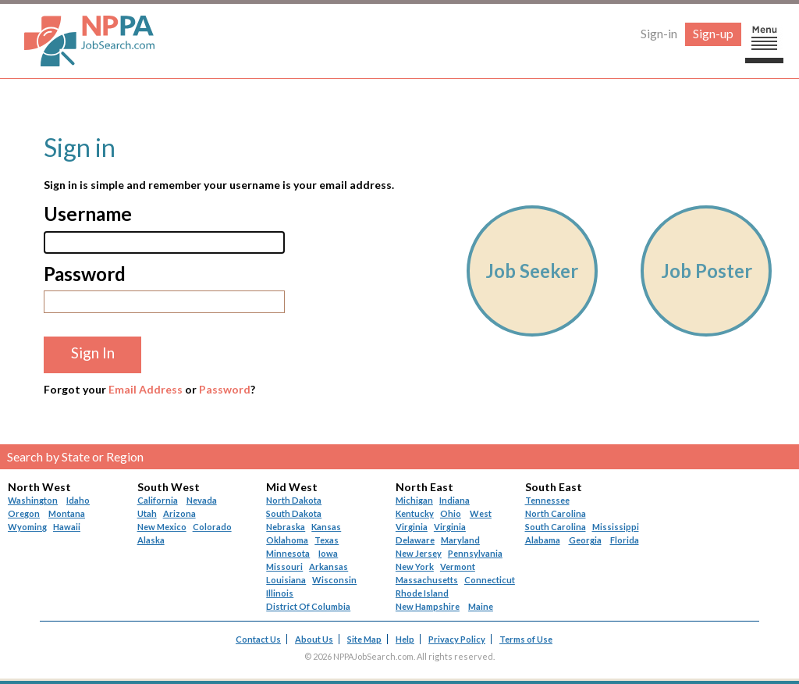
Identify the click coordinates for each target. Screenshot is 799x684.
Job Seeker (531, 270)
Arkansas (328, 566)
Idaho (78, 500)
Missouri (284, 566)
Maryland (460, 540)
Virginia (450, 527)
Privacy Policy (456, 639)
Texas (326, 540)
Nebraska (285, 527)
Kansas (326, 527)
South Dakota (293, 513)
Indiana (454, 500)
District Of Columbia (308, 606)
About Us (314, 639)
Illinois (279, 593)
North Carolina (555, 513)
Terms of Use (525, 639)
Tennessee (547, 500)
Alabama (542, 540)
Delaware (415, 540)
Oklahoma (287, 540)
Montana (66, 513)
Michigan (414, 500)
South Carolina (555, 527)
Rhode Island (422, 593)
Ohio (450, 513)
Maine (480, 606)
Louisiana (286, 580)
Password (224, 389)
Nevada (201, 500)
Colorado (212, 527)
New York (415, 566)
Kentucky (415, 513)
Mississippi (615, 527)
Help (405, 639)
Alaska (151, 540)
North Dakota (293, 500)
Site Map (364, 639)
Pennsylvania (475, 553)
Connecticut (489, 580)
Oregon (24, 513)
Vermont (457, 566)
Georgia (585, 540)
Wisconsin (334, 580)
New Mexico (161, 527)
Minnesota (288, 553)
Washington (33, 500)
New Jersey (419, 553)
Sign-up (713, 33)
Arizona (179, 513)
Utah (147, 513)
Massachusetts (427, 580)
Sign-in (659, 33)
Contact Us (258, 639)
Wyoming (27, 527)
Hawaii (66, 527)
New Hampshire (428, 606)
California (157, 500)
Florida (624, 540)
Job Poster (706, 270)
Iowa (328, 553)
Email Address (145, 389)
